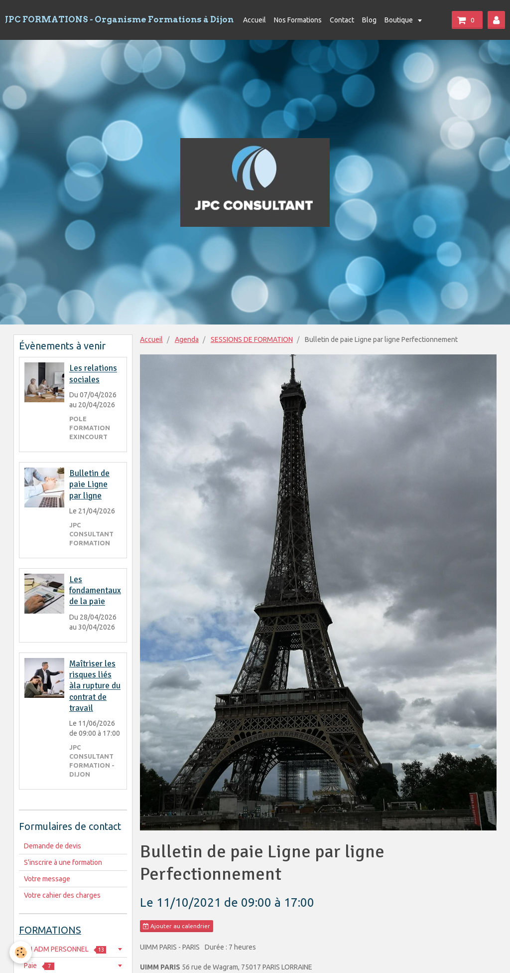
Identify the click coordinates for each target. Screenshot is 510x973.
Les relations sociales (93, 374)
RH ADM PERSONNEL (65, 949)
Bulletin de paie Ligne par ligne (89, 484)
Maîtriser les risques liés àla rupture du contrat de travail (95, 685)
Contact (342, 20)
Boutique (399, 20)
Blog (369, 20)
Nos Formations (298, 20)
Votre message (47, 879)
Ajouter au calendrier (176, 926)
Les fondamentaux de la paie (95, 590)
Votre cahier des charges (62, 895)
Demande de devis (52, 846)
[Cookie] (21, 952)
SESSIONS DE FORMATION (252, 339)
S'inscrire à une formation (63, 862)
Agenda (187, 339)
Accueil (254, 20)
